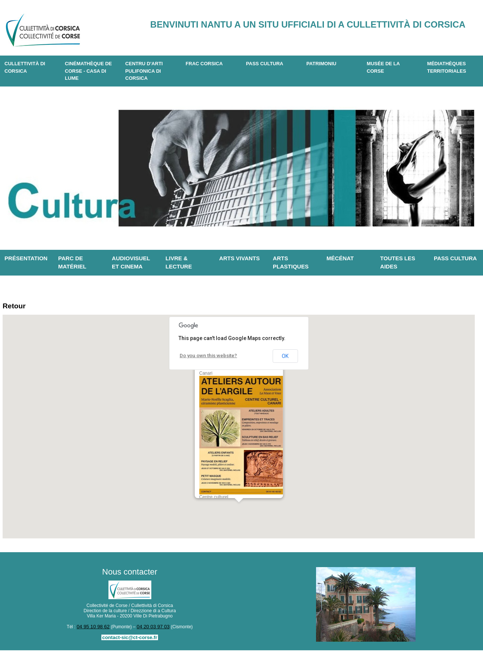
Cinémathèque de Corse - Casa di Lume (88, 71)
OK (285, 358)
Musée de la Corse (383, 67)
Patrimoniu (321, 63)
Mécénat (340, 258)
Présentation (25, 258)
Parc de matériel (72, 262)
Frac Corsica (204, 63)
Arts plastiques (291, 262)
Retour (16, 306)
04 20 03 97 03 (152, 627)
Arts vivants (239, 258)
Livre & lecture (178, 262)
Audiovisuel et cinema (131, 262)
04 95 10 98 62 (95, 627)
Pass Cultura (264, 63)
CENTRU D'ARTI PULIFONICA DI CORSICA (144, 71)
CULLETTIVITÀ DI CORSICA (24, 67)
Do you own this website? (206, 357)
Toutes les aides (397, 262)
